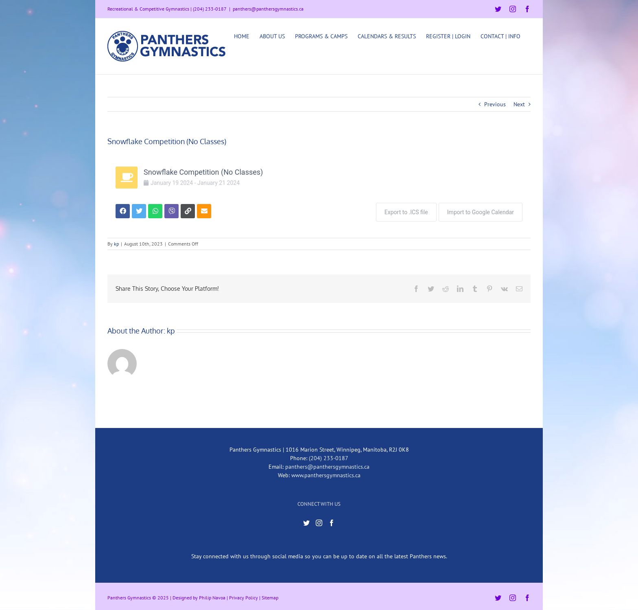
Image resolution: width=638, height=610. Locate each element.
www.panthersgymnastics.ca (326, 473)
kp (116, 242)
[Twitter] (306, 521)
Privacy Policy (243, 595)
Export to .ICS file (404, 210)
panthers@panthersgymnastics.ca (268, 9)
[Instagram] (319, 521)
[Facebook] (331, 521)
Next (519, 104)
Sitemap (270, 595)
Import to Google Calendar (480, 210)
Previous (495, 104)
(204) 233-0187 (328, 456)
